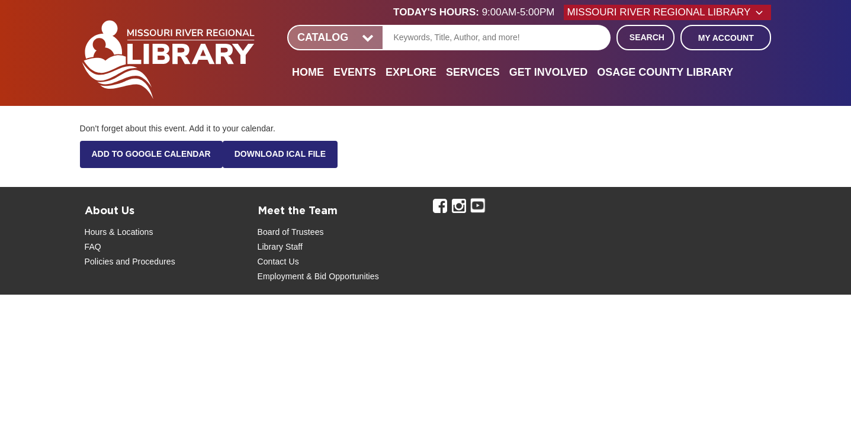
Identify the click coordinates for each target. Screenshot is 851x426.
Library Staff (280, 246)
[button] (478, 12)
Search (647, 37)
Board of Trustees (291, 232)
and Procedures (144, 261)
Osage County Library (665, 72)
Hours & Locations (119, 232)
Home (308, 72)
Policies (99, 261)
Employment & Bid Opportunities (318, 276)
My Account (726, 38)
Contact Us (278, 261)
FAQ (93, 246)
